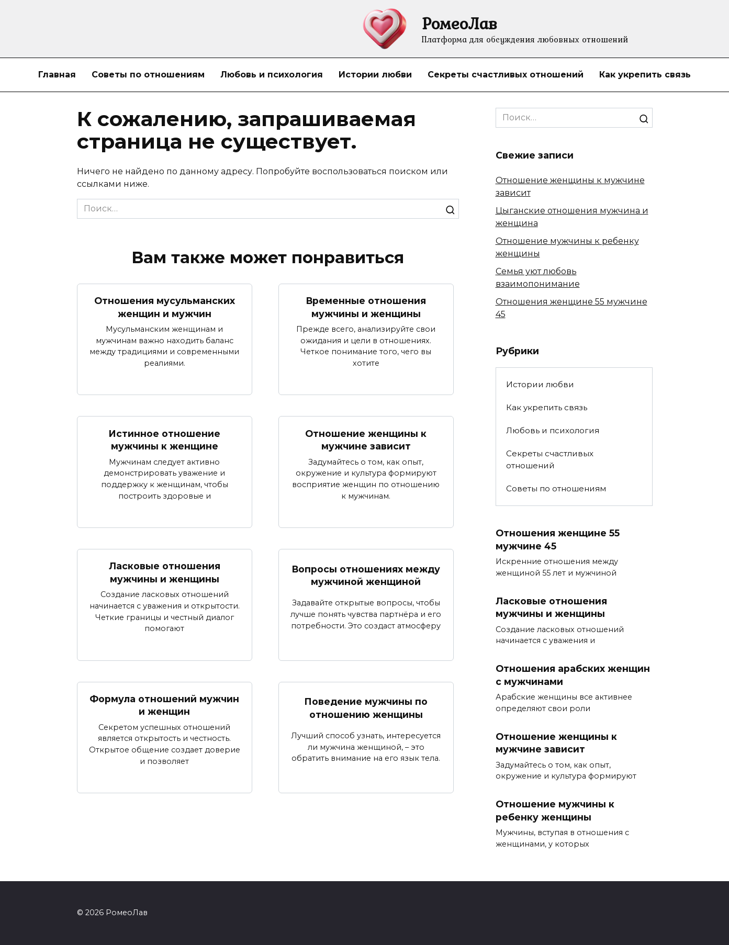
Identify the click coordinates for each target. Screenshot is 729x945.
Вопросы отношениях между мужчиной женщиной (366, 575)
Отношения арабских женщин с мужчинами (573, 675)
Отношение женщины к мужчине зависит (366, 440)
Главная (57, 75)
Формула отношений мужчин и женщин (164, 705)
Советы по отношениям (148, 75)
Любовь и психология (271, 75)
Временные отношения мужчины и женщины (366, 307)
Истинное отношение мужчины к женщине (164, 440)
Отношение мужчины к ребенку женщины (555, 810)
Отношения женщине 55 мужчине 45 (558, 539)
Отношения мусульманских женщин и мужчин (164, 307)
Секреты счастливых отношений (506, 75)
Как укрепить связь (645, 75)
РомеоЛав (459, 23)
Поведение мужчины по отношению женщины (366, 708)
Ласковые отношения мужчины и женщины (164, 572)
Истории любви (375, 75)
